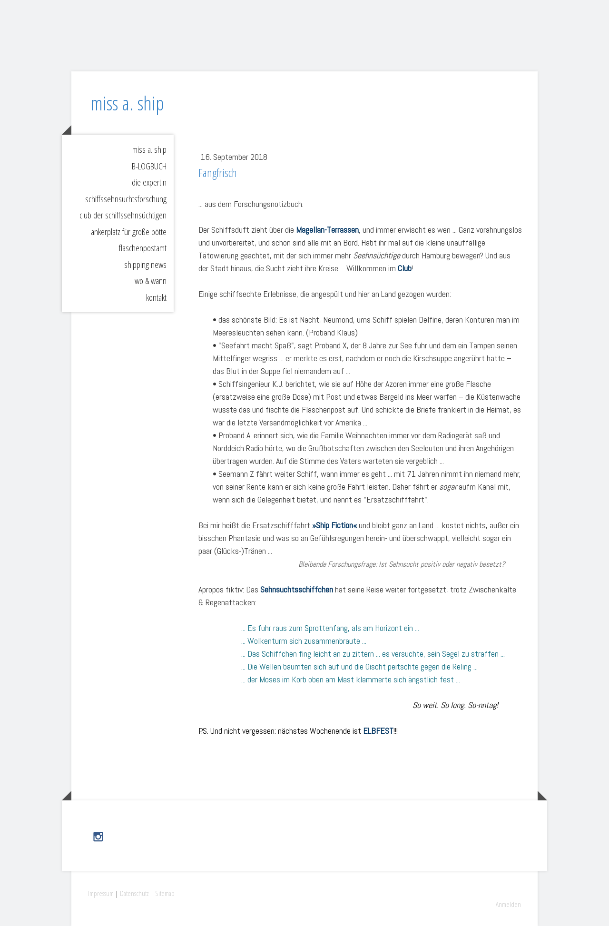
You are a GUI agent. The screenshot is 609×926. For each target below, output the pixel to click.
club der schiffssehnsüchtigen (123, 215)
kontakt (156, 297)
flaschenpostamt (143, 248)
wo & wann (151, 281)
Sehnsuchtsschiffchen (296, 589)
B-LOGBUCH (149, 166)
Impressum (101, 893)
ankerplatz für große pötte (129, 232)
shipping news (145, 264)
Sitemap (165, 893)
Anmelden (508, 904)
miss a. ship (149, 149)
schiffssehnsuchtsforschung (126, 199)
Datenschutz (134, 893)
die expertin (149, 182)
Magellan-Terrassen (327, 229)
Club (405, 268)
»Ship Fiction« (334, 525)
